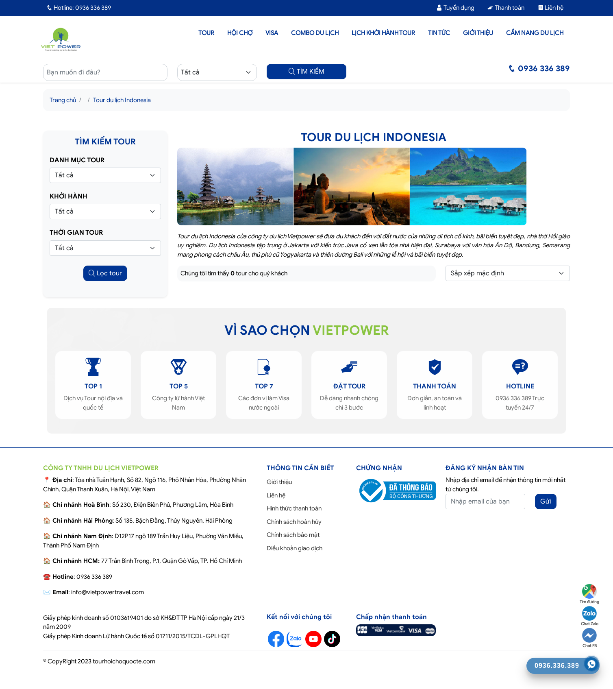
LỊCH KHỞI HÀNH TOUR (383, 33)
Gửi (545, 501)
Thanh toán (505, 7)
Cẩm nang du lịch (534, 33)
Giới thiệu (478, 33)
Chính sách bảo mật (293, 535)
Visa (271, 33)
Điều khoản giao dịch (294, 548)
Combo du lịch (315, 33)
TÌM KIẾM (306, 72)
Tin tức (439, 33)
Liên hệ (550, 7)
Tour (206, 33)
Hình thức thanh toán (294, 508)
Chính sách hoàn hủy (294, 521)
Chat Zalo (589, 616)
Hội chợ (239, 33)
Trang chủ (63, 100)
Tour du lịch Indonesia (122, 100)
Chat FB (589, 638)
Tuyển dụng (455, 7)
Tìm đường (589, 594)
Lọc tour (105, 273)
